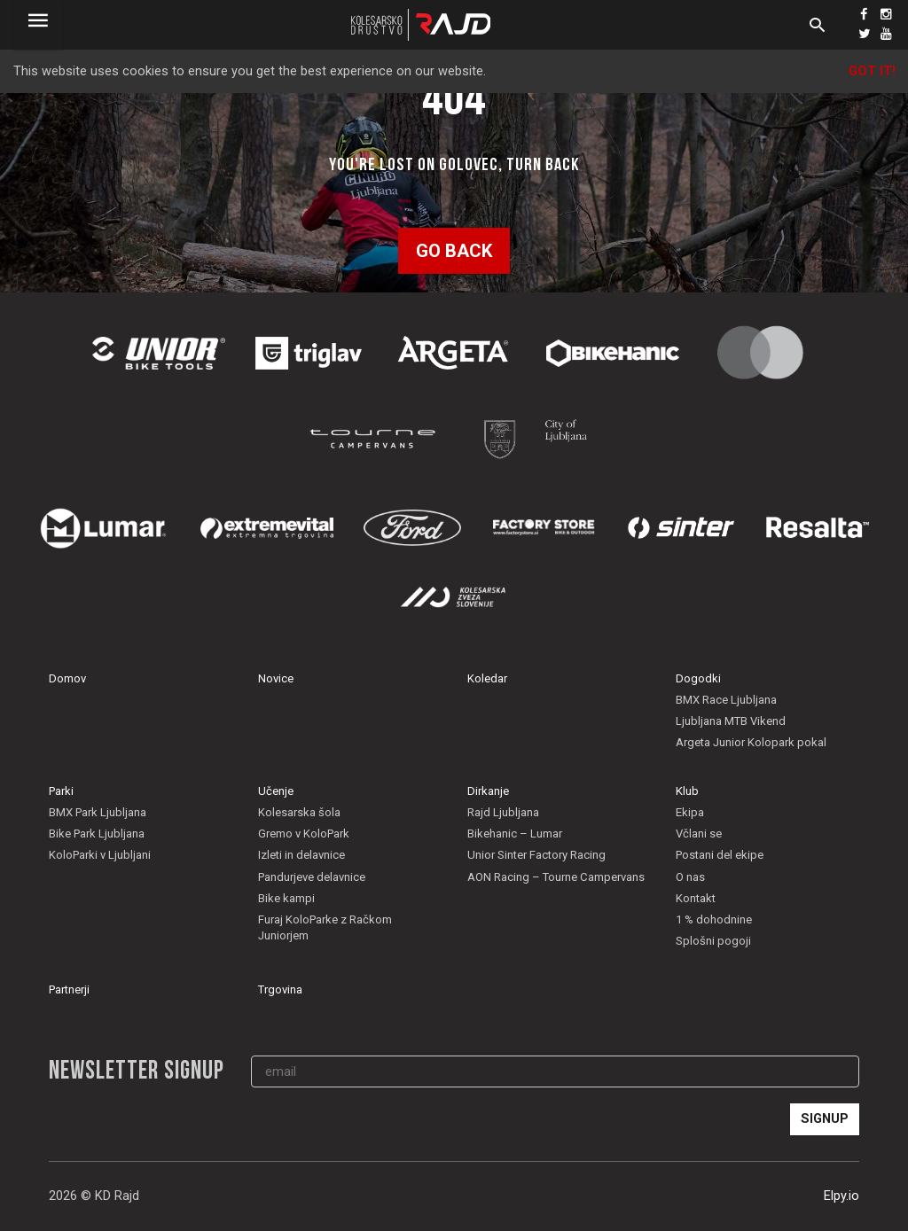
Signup (825, 1118)
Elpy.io (841, 1196)
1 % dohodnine (714, 919)
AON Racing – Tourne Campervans (556, 877)
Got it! (872, 71)
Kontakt (696, 898)
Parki (61, 791)
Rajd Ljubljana (503, 812)
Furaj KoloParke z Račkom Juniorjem (325, 927)
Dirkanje (488, 791)
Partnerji (69, 989)
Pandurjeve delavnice (311, 877)
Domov (67, 678)
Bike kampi (286, 898)
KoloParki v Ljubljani (100, 854)
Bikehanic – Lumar (514, 833)
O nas (690, 877)
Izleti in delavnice (301, 854)
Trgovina (280, 989)
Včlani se (699, 833)
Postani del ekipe (719, 854)
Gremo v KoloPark (303, 833)
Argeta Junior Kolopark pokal (751, 742)
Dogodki (698, 678)
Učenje (276, 791)
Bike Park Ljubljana (97, 833)
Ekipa (690, 812)
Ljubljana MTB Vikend (731, 721)
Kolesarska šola (299, 812)
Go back (454, 250)
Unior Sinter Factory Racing (536, 854)
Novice (276, 678)
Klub (687, 791)
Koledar (487, 678)
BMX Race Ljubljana (726, 699)
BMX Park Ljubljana (97, 812)
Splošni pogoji (713, 940)
